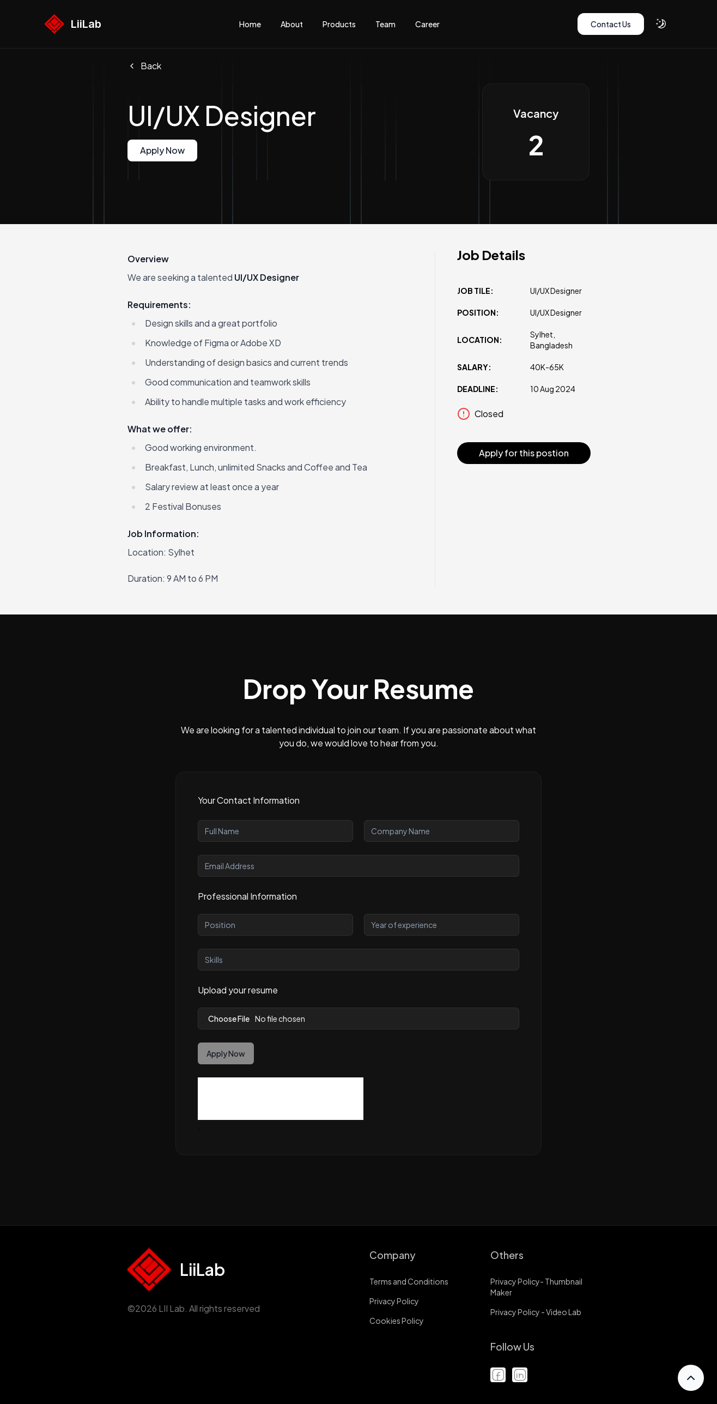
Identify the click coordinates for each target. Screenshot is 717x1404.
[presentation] (280, 1098)
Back (144, 65)
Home (250, 24)
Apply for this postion (524, 453)
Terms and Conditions (408, 1281)
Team (385, 24)
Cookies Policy (396, 1320)
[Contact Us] (611, 24)
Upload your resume (238, 990)
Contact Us (611, 24)
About (292, 24)
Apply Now (162, 150)
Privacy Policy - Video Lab (535, 1312)
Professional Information (247, 896)
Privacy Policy (394, 1301)
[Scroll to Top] (691, 1378)
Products (339, 24)
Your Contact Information (249, 800)
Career (427, 24)
